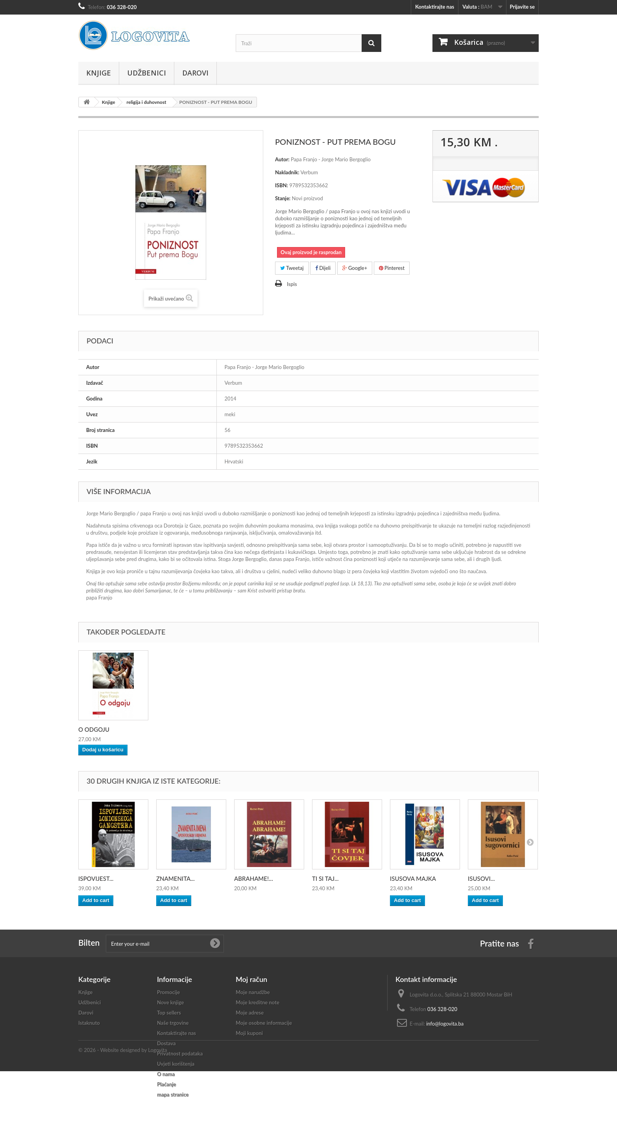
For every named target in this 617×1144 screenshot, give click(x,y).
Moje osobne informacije (264, 1023)
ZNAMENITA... (175, 878)
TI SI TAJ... (325, 878)
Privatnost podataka (180, 1053)
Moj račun (251, 979)
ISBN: (281, 185)
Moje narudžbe (253, 992)
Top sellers (169, 1012)
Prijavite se (522, 7)
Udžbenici (146, 72)
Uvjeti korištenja (175, 1064)
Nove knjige (170, 1002)
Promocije (168, 992)
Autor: (282, 159)
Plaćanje (166, 1084)
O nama (166, 1074)
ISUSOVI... (481, 878)
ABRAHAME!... (253, 878)
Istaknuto (89, 1023)
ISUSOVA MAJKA (413, 878)
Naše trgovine (172, 1023)
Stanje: (282, 198)
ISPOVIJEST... (95, 878)
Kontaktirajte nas (434, 7)
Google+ (355, 268)
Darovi (195, 72)
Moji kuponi (249, 1033)
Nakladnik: (287, 172)
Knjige (98, 72)
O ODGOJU (93, 729)
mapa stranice (172, 1094)
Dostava (166, 1043)
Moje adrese (250, 1012)
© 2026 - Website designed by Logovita (122, 1123)
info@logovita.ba (445, 1023)
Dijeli (323, 268)
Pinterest (392, 268)
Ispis (292, 284)
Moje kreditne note (257, 1002)
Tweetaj (292, 268)
